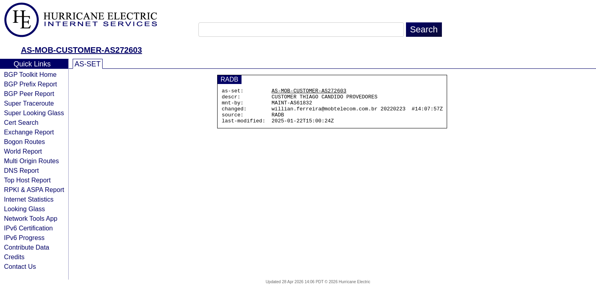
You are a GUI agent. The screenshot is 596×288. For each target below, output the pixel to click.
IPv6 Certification (28, 228)
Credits (14, 256)
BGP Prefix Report (30, 84)
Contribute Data (26, 247)
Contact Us (20, 266)
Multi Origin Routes (31, 160)
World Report (23, 151)
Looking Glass (24, 208)
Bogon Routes (24, 141)
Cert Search (21, 122)
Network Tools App (30, 218)
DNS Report (21, 170)
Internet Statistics (28, 199)
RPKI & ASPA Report (34, 189)
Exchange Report (29, 132)
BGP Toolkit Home (30, 74)
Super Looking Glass (34, 112)
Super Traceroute (29, 103)
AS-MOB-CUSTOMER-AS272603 (81, 50)
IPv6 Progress (24, 237)
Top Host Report (27, 180)
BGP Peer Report (29, 93)
